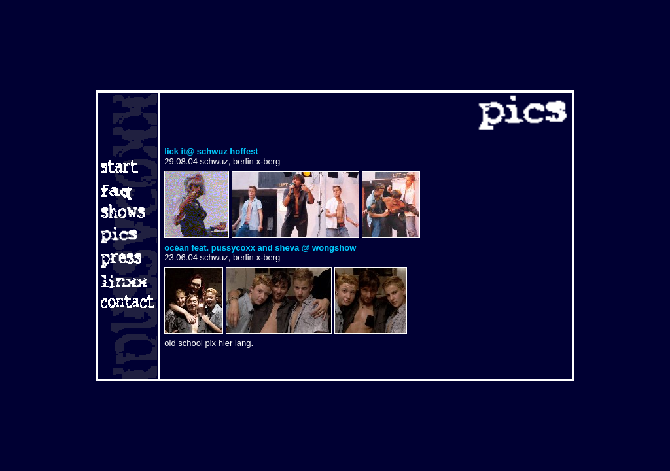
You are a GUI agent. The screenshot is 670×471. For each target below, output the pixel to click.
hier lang (235, 343)
